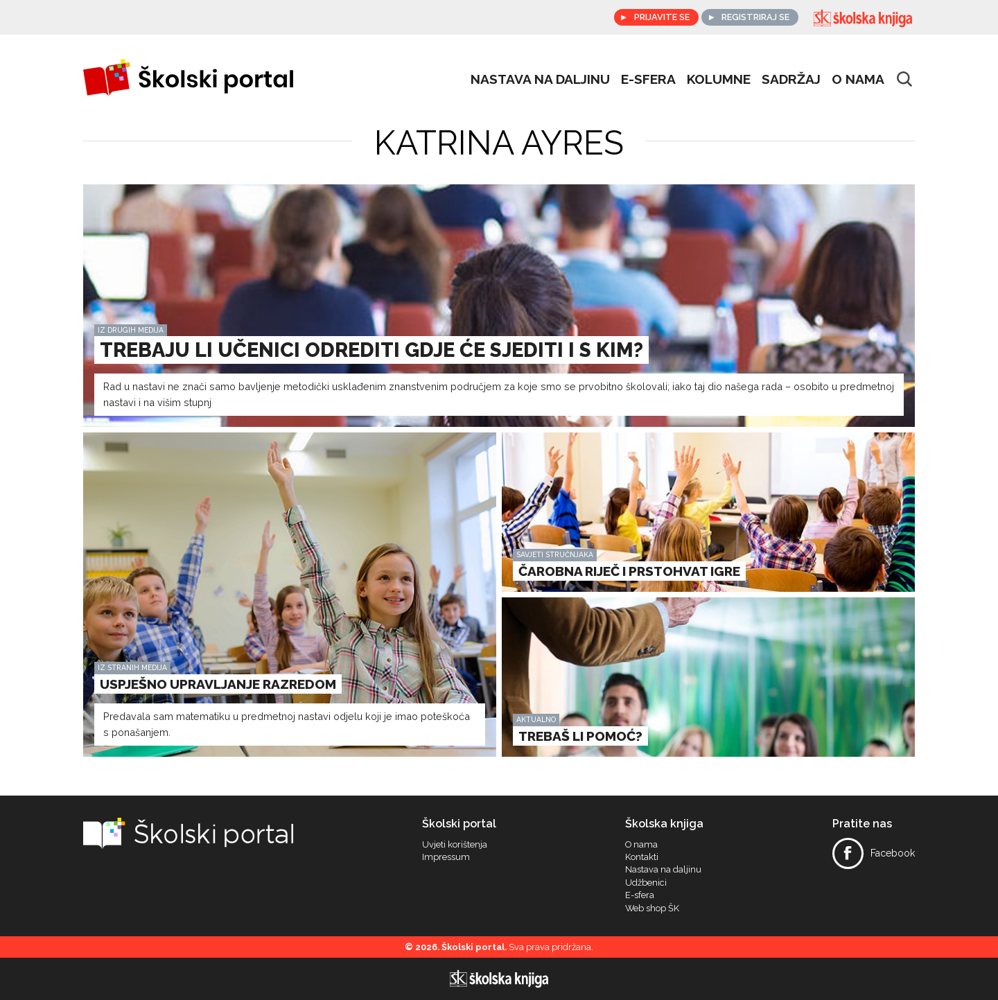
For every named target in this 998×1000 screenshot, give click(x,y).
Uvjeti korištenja (454, 845)
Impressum (446, 857)
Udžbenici (646, 883)
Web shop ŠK (652, 908)
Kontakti (641, 857)
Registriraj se (755, 17)
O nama (858, 79)
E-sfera (639, 895)
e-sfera (648, 79)
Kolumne (719, 79)
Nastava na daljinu (540, 79)
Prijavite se (662, 17)
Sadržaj (791, 79)
